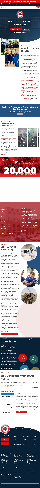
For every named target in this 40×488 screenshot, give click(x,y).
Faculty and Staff (17, 4)
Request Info (5, 439)
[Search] (38, 4)
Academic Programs (26, 436)
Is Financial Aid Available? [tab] (7, 394)
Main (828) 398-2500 (4, 455)
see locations (26, 29)
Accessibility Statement (23, 485)
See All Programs (3, 154)
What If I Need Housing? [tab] (7, 404)
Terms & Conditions (28, 485)
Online (7, 139)
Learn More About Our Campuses (7, 387)
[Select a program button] (21, 112)
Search (20, 114)
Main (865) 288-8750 (17, 476)
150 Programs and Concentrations (29, 55)
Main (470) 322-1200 (17, 455)
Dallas (10, 138)
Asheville (2, 137)
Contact (35, 446)
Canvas (35, 438)
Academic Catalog (25, 438)
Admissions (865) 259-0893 (18, 477)
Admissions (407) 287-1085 (18, 472)
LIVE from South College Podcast (16, 385)
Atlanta (6, 137)
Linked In (33, 382)
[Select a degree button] (28, 112)
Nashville (12, 135)
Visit (34, 441)
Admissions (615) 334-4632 (4, 471)
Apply (34, 443)
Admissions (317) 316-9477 (4, 464)
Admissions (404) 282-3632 (18, 456)
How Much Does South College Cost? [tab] (7, 396)
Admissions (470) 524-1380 (31, 464)
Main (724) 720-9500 (30, 471)
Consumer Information (17, 444)
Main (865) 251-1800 (17, 464)
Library (35, 436)
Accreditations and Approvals (7, 368)
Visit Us (29, 4)
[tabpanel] (27, 404)
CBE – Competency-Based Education (7, 234)
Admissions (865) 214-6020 (18, 465)
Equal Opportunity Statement (35, 485)
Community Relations (26, 443)
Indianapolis (10, 137)
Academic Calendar (17, 438)
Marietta (14, 138)
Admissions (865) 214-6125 (4, 478)
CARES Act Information (2, 4)
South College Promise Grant (30, 97)
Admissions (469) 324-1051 (31, 456)
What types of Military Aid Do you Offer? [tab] (7, 419)
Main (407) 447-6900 (17, 471)
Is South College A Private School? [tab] (7, 399)
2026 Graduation (10, 4)
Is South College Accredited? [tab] (7, 402)
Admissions (15, 436)
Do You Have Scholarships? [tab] (7, 412)
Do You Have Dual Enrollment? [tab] (7, 410)
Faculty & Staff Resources (18, 446)
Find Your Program (16, 29)
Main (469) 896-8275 (30, 455)
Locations (15, 441)
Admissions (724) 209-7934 (31, 472)
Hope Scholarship (30, 82)
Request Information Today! (30, 1)
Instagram (28, 382)
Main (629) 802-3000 (4, 470)
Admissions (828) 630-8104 (4, 456)
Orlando (6, 138)
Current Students (23, 4)
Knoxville (2, 135)
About (24, 444)
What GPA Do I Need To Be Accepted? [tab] (7, 407)
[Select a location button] (12, 112)
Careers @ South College (17, 443)
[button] (38, 137)
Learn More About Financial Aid (9, 334)
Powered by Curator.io (35, 387)
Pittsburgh (3, 138)
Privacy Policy (17, 485)
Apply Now (33, 4)
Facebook (24, 382)
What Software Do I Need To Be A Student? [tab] (7, 416)
